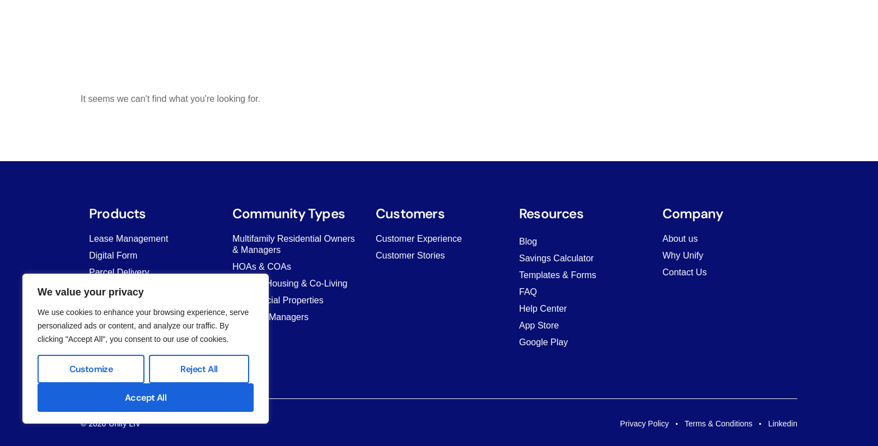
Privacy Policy (644, 423)
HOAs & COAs (261, 266)
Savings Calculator (556, 258)
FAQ (528, 292)
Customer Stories (410, 255)
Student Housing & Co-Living (289, 283)
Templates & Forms (557, 275)
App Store (539, 325)
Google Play (543, 342)
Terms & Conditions (718, 423)
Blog (528, 241)
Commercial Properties (278, 300)
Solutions (335, 19)
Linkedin (782, 423)
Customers (393, 19)
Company (511, 19)
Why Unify (682, 255)
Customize (91, 369)
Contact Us (684, 272)
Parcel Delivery (119, 272)
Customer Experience (419, 238)
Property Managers (270, 317)
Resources (454, 19)
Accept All (145, 397)
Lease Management (128, 238)
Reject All (198, 369)
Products (282, 19)
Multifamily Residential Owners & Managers (293, 244)
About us (680, 238)
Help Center (543, 308)
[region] (145, 349)
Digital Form (113, 255)
